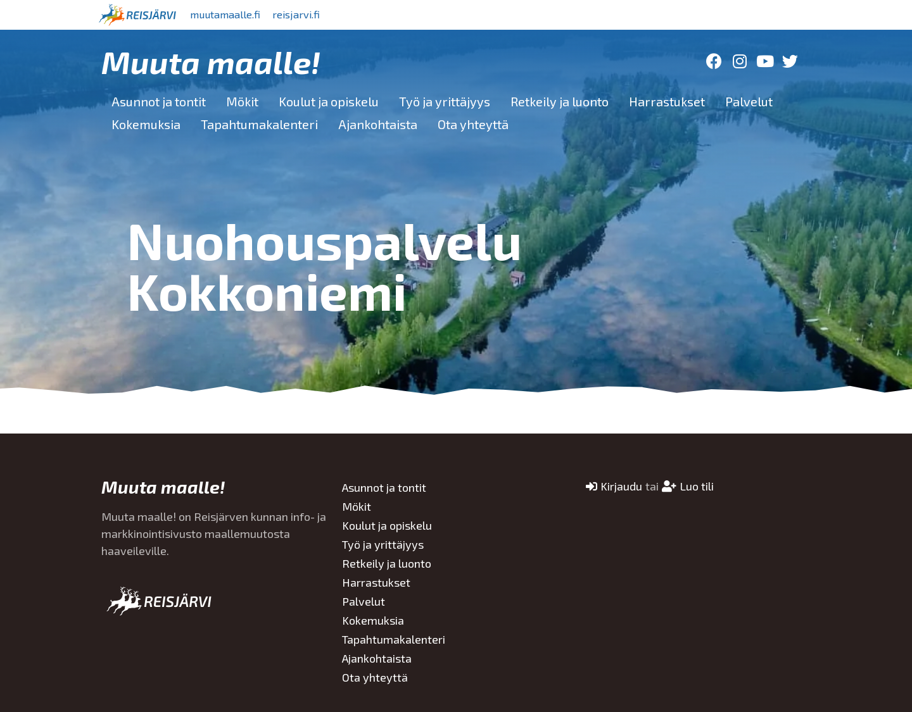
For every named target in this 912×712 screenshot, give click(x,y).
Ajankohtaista (377, 124)
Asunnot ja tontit (158, 101)
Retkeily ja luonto (559, 101)
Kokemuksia (145, 124)
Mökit (242, 101)
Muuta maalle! (210, 61)
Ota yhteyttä (473, 124)
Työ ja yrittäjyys (444, 101)
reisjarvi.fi (316, 15)
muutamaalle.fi (232, 15)
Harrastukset (667, 101)
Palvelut (749, 101)
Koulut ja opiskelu (329, 101)
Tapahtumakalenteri (259, 124)
